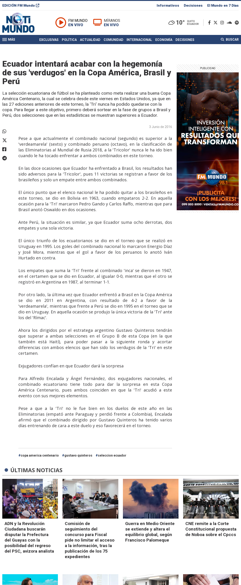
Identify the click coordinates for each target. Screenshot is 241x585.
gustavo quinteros (78, 455)
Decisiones (193, 5)
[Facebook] (210, 22)
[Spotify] (237, 22)
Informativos (168, 5)
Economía (163, 40)
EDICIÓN (20, 5)
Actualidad (90, 40)
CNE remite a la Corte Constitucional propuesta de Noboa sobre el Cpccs (210, 529)
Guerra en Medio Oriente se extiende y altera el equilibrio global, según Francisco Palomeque (150, 532)
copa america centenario (40, 455)
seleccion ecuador (112, 455)
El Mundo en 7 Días (223, 5)
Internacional (139, 40)
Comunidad (113, 40)
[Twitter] (216, 22)
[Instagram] (223, 22)
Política (69, 40)
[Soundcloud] (230, 22)
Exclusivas (49, 40)
